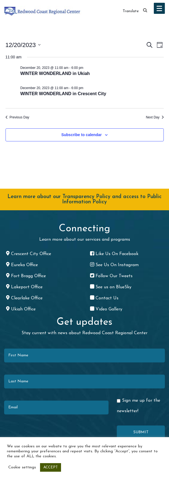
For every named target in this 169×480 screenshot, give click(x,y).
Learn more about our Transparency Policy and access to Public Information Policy (84, 199)
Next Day (154, 117)
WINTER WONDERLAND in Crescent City (63, 93)
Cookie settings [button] (22, 467)
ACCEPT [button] (50, 467)
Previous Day (17, 117)
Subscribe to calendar (81, 135)
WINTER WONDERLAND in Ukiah (55, 73)
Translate (131, 11)
